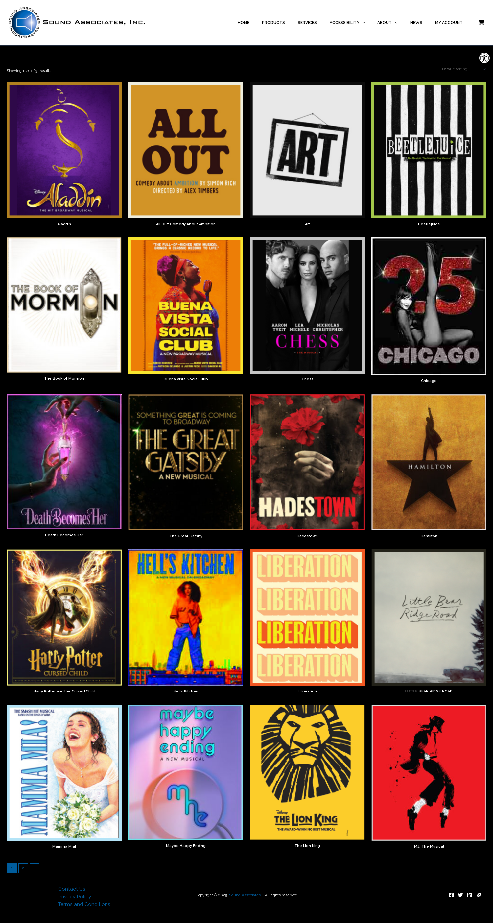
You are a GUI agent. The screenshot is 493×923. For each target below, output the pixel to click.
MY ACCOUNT (451, 22)
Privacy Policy (74, 896)
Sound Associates (245, 894)
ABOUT (399, 23)
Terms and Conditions (84, 904)
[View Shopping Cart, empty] (481, 22)
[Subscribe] (478, 894)
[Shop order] (463, 69)
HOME (275, 22)
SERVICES (329, 22)
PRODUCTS (300, 22)
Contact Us (71, 888)
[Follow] (451, 894)
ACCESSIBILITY (364, 23)
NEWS (423, 22)
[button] (484, 57)
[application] (379, 23)
